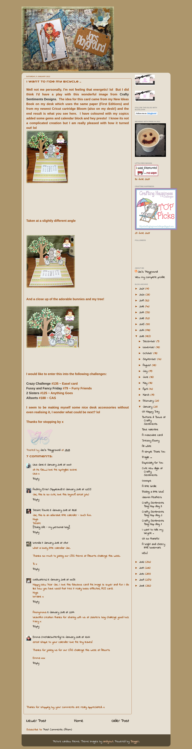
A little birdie (149, 486)
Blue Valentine (150, 430)
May (145, 383)
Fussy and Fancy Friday (44, 388)
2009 (142, 580)
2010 (142, 574)
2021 (142, 289)
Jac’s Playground (148, 272)
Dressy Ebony (150, 441)
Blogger (134, 742)
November (149, 347)
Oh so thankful (150, 539)
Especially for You (152, 463)
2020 (142, 295)
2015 (142, 324)
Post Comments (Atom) (57, 730)
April (146, 389)
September (150, 359)
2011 (142, 568)
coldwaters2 (40, 580)
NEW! (144, 553)
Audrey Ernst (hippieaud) (47, 489)
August (147, 365)
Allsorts (32, 398)
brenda (37, 543)
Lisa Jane (38, 465)
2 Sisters (32, 393)
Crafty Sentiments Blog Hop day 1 (153, 522)
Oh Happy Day (150, 412)
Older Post (120, 721)
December (149, 341)
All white (146, 446)
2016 (142, 318)
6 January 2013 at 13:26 (63, 510)
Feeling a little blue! (153, 492)
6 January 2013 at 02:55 (77, 489)
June (146, 377)
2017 (142, 312)
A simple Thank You (153, 452)
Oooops (146, 481)
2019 (142, 301)
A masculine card (152, 435)
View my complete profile (150, 277)
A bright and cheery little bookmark (153, 546)
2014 (142, 330)
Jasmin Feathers (152, 497)
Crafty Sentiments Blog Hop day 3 (153, 505)
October (148, 353)
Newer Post (36, 721)
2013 (142, 336)
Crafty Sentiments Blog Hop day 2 (153, 513)
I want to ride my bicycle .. (152, 531)
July (145, 371)
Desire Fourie (41, 510)
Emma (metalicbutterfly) (47, 637)
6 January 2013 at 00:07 (58, 465)
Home (78, 721)
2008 (142, 586)
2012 (142, 562)
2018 (142, 307)
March (146, 395)
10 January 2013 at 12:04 (76, 637)
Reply (36, 479)
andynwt (108, 742)
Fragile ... (147, 457)
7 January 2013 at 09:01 (55, 543)
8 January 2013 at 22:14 (60, 612)
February (149, 401)
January (148, 407)
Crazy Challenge (38, 383)
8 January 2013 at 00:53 (61, 580)
